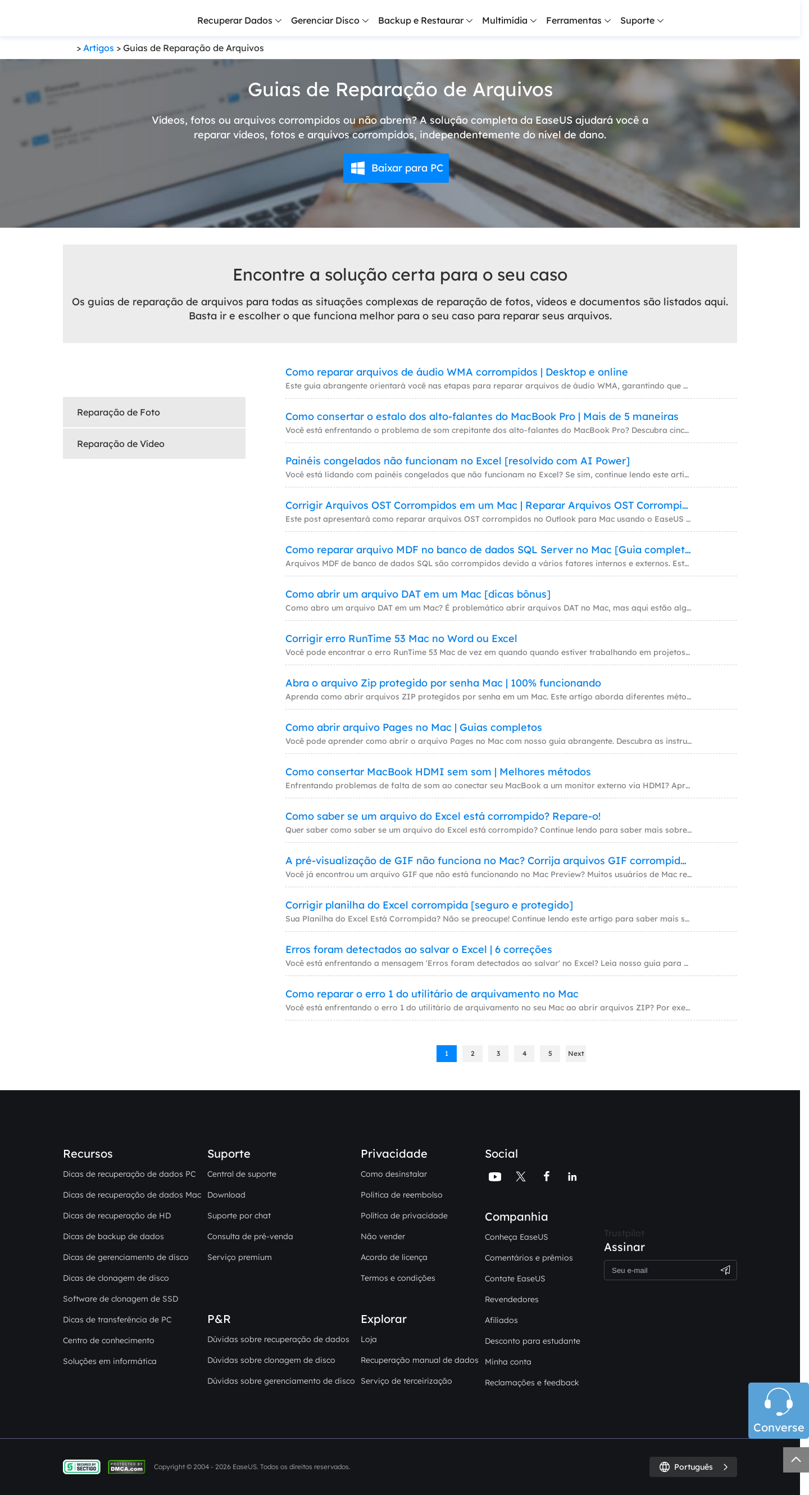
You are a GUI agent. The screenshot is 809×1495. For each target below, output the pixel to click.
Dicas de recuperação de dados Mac (132, 1195)
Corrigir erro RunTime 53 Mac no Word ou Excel (401, 638)
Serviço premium (239, 1257)
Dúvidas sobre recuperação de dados (278, 1339)
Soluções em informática (110, 1361)
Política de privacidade (404, 1216)
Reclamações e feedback (532, 1382)
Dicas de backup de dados (113, 1236)
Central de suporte (241, 1174)
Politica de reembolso (402, 1195)
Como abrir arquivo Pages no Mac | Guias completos (413, 727)
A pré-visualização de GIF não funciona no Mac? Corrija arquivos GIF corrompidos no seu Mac (488, 860)
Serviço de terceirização (406, 1381)
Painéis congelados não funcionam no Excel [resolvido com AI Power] (457, 460)
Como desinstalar (394, 1174)
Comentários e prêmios (529, 1258)
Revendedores (512, 1299)
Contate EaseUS (515, 1278)
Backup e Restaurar (420, 20)
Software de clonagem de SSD (120, 1299)
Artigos (98, 47)
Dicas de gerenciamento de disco (126, 1257)
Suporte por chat (239, 1216)
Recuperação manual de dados (420, 1360)
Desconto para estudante (532, 1341)
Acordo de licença (394, 1257)
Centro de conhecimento (108, 1340)
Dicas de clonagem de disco (116, 1278)
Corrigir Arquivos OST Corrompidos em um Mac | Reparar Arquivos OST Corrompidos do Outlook (488, 505)
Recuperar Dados (234, 20)
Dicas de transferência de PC (117, 1320)
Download (226, 1195)
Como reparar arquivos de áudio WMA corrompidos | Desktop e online (456, 371)
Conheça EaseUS (516, 1237)
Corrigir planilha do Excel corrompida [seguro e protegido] (429, 904)
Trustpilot (624, 1233)
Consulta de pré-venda (250, 1236)
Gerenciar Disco (325, 20)
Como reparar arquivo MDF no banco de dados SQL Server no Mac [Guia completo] (488, 549)
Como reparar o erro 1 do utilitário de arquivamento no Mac (432, 993)
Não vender (383, 1236)
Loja (369, 1339)
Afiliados (501, 1320)
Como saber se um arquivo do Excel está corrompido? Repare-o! (443, 816)
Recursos (88, 1153)
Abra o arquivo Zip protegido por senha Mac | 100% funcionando (443, 682)
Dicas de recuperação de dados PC (129, 1174)
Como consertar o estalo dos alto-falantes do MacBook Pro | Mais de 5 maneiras (482, 416)
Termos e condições (398, 1278)
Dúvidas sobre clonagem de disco (271, 1360)
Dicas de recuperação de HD (117, 1216)
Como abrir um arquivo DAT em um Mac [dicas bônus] (418, 594)
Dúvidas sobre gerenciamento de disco (281, 1381)
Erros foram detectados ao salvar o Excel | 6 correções (418, 949)
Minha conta (508, 1362)
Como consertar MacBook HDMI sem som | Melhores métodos (438, 771)
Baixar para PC (407, 167)
